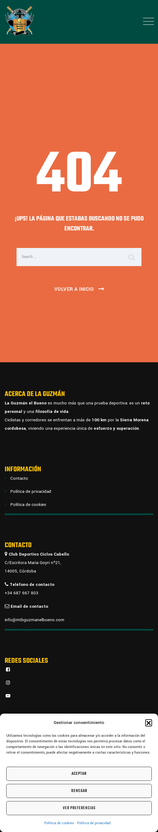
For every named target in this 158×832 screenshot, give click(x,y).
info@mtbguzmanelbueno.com (34, 620)
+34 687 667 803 (21, 593)
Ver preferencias (79, 808)
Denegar (79, 791)
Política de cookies (59, 823)
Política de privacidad (94, 823)
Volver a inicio (74, 289)
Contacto (19, 478)
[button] (149, 723)
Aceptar (79, 773)
